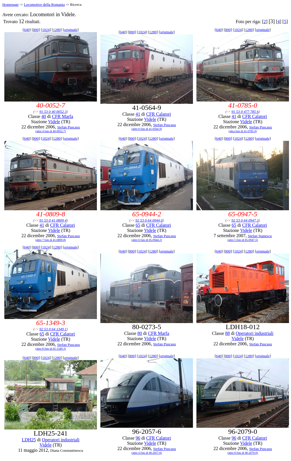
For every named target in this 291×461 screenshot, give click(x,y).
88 (227, 333)
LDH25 (29, 439)
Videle (54, 121)
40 (43, 116)
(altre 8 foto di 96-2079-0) (243, 452)
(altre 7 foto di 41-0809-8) (51, 239)
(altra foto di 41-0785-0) (243, 131)
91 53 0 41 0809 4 (53, 220)
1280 (56, 29)
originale (70, 29)
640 (27, 29)
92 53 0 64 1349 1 (53, 329)
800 (36, 29)
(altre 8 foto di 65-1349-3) (51, 348)
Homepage (10, 4)
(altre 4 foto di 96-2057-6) (147, 452)
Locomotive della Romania (44, 4)
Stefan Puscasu (68, 127)
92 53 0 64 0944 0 (149, 220)
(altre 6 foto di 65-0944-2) (147, 239)
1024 (45, 29)
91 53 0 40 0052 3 (53, 111)
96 (138, 438)
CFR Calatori (158, 114)
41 (138, 114)
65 (138, 225)
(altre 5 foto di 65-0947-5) (243, 239)
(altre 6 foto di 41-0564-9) (147, 128)
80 (139, 333)
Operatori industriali (254, 333)
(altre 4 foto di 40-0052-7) (51, 131)
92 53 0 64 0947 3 (245, 220)
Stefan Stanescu (260, 236)
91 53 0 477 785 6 (245, 111)
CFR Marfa (62, 116)
